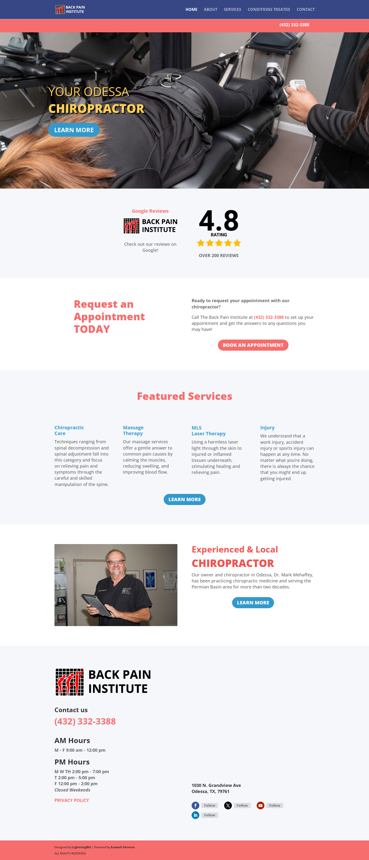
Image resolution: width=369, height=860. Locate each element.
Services (232, 10)
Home (191, 10)
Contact (306, 10)
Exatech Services (123, 847)
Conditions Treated (269, 10)
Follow (209, 805)
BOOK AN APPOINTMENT (253, 345)
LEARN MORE (74, 130)
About (210, 10)
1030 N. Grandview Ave (216, 785)
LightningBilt (81, 847)
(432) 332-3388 (294, 24)
